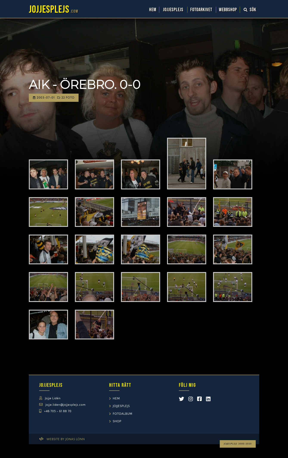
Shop (117, 421)
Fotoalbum (122, 414)
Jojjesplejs (173, 10)
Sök (250, 10)
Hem (152, 10)
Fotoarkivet (201, 10)
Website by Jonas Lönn (65, 439)
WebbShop (228, 10)
